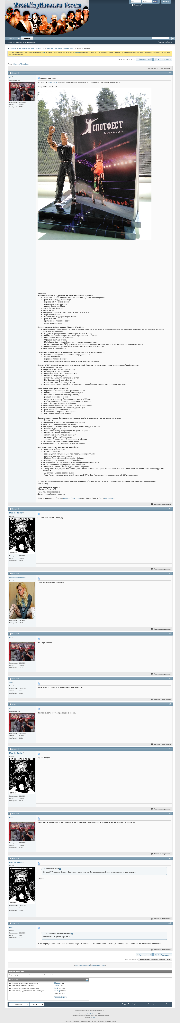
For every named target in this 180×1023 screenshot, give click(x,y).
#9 (170, 858)
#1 (170, 73)
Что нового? (14, 39)
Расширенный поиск (165, 42)
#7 (170, 749)
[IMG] (56, 988)
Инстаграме (109, 498)
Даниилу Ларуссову (71, 498)
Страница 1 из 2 (145, 59)
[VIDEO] (57, 991)
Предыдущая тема (82, 965)
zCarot (93, 1017)
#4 (170, 634)
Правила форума (60, 997)
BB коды (57, 983)
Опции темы (152, 68)
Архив (144, 1004)
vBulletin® (89, 1014)
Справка (11, 42)
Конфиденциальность (156, 1004)
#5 (170, 678)
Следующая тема (98, 965)
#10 (169, 923)
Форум (27, 39)
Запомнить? (137, 5)
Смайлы (57, 986)
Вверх (169, 960)
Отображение (164, 68)
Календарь (20, 42)
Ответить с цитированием (161, 504)
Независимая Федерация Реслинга (60, 48)
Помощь (166, 2)
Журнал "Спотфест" (21, 64)
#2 (170, 509)
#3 (170, 573)
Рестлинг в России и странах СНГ (31, 48)
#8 (170, 813)
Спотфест (53, 82)
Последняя (166, 59)
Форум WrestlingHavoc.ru (131, 1004)
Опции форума (30, 42)
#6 (170, 704)
